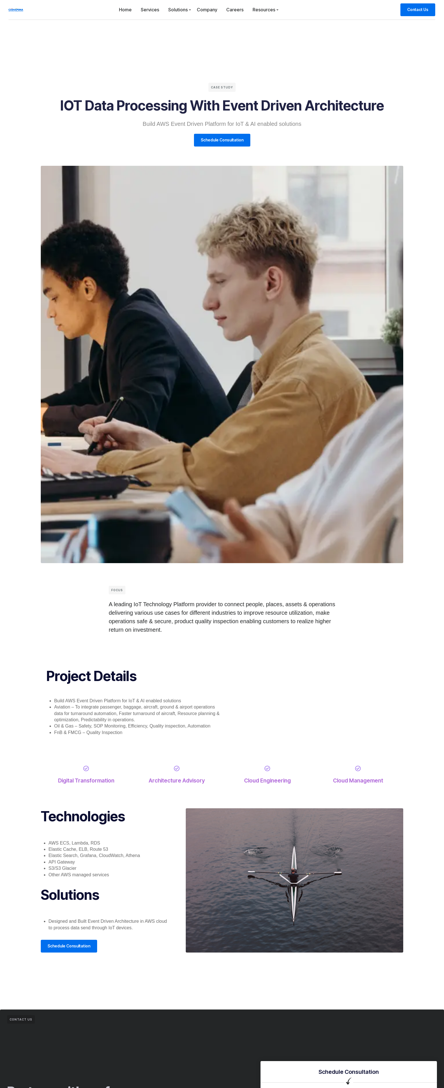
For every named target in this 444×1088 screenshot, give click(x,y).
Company (207, 9)
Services (150, 9)
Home (125, 9)
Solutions (178, 9)
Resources (264, 9)
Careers (235, 9)
